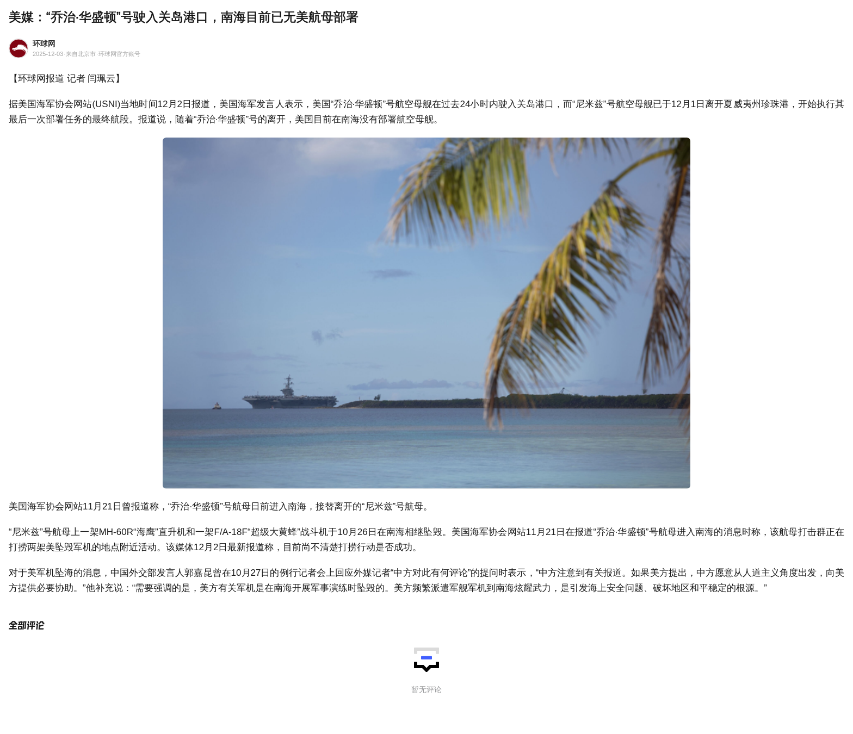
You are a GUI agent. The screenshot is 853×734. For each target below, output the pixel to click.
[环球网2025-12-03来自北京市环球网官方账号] (426, 50)
